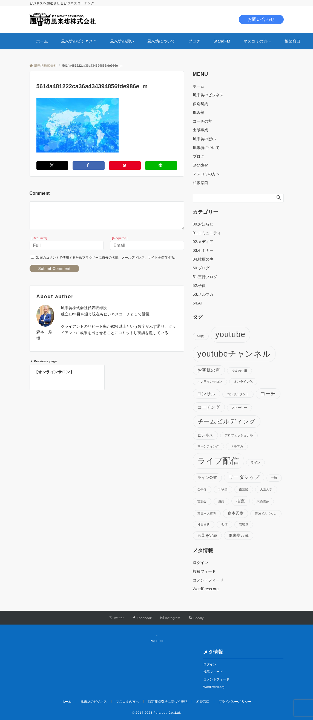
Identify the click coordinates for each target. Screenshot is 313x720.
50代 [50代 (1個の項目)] (200, 336)
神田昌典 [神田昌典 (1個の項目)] (203, 524)
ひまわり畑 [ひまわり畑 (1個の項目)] (239, 370)
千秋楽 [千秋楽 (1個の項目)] (223, 489)
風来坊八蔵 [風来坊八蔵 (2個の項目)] (239, 535)
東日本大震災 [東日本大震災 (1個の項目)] (206, 513)
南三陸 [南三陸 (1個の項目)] (243, 489)
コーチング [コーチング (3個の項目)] (208, 407)
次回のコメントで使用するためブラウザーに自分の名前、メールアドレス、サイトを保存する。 (106, 257)
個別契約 (200, 103)
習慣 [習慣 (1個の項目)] (224, 524)
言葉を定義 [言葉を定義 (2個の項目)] (207, 535)
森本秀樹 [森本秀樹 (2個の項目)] (235, 513)
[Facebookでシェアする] (89, 165)
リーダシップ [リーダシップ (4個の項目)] (244, 477)
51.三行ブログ (205, 277)
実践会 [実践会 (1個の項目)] (202, 501)
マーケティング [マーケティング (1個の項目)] (208, 446)
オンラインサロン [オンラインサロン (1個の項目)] (209, 381)
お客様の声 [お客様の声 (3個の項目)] (208, 370)
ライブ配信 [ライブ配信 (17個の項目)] (218, 460)
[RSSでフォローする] (196, 618)
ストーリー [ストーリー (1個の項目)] (239, 407)
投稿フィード (204, 571)
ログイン (200, 562)
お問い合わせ (261, 19)
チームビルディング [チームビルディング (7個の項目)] (226, 421)
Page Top (157, 638)
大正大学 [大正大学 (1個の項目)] (266, 489)
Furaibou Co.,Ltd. (167, 712)
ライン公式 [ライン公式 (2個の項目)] (207, 477)
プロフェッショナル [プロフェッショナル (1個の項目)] (239, 435)
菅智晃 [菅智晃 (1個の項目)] (243, 524)
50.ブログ (201, 268)
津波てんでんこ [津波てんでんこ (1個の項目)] (266, 513)
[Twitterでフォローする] (116, 618)
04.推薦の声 (203, 259)
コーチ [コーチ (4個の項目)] (268, 393)
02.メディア (203, 241)
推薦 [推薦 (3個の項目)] (240, 500)
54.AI (197, 303)
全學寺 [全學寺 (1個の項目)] (202, 489)
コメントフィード (208, 580)
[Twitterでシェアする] (52, 165)
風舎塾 (198, 112)
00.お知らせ (203, 224)
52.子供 (199, 285)
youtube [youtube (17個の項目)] (231, 334)
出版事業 (200, 130)
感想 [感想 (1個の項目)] (221, 501)
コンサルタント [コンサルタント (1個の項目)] (238, 394)
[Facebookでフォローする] (142, 618)
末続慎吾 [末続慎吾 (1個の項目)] (263, 501)
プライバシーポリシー (235, 701)
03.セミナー (203, 250)
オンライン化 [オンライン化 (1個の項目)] (243, 381)
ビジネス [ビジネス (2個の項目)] (205, 435)
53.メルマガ (203, 294)
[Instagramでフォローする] (170, 618)
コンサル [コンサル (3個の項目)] (206, 393)
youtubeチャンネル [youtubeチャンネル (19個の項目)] (234, 353)
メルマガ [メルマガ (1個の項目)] (237, 446)
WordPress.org (206, 589)
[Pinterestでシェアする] (125, 165)
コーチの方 (202, 121)
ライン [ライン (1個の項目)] (255, 462)
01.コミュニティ (207, 233)
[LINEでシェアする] (161, 165)
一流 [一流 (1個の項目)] (274, 477)
